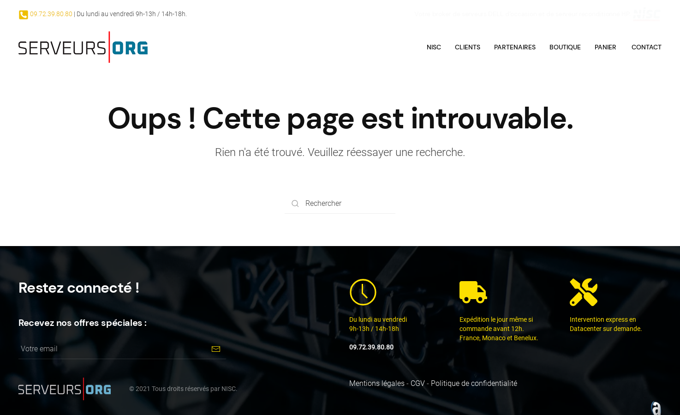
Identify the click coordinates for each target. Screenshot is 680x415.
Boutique (565, 47)
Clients (467, 47)
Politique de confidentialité (474, 383)
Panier (605, 47)
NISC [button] (434, 47)
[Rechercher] (340, 203)
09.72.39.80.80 (50, 14)
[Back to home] (83, 47)
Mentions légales (377, 383)
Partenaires (515, 47)
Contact (647, 47)
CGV (418, 383)
